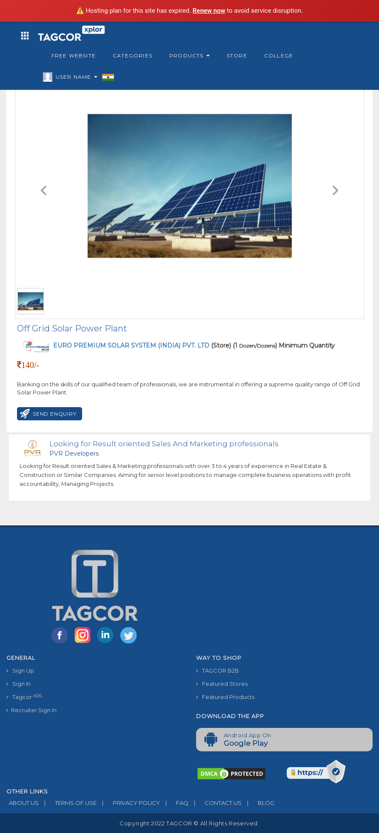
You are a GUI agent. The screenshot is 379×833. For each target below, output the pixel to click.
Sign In (18, 683)
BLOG (258, 802)
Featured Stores (222, 683)
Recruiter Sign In (31, 710)
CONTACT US (215, 802)
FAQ (174, 802)
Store (237, 55)
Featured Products (225, 696)
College (278, 55)
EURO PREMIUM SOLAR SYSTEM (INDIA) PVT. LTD (132, 345)
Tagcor (24, 697)
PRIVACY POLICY (128, 802)
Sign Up (20, 670)
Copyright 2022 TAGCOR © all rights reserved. (189, 823)
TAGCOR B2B (217, 670)
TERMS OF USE (68, 802)
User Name (74, 78)
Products (189, 55)
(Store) (142, 345)
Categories (132, 55)
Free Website (73, 55)
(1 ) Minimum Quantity (284, 345)
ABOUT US (22, 802)
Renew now (209, 10)
